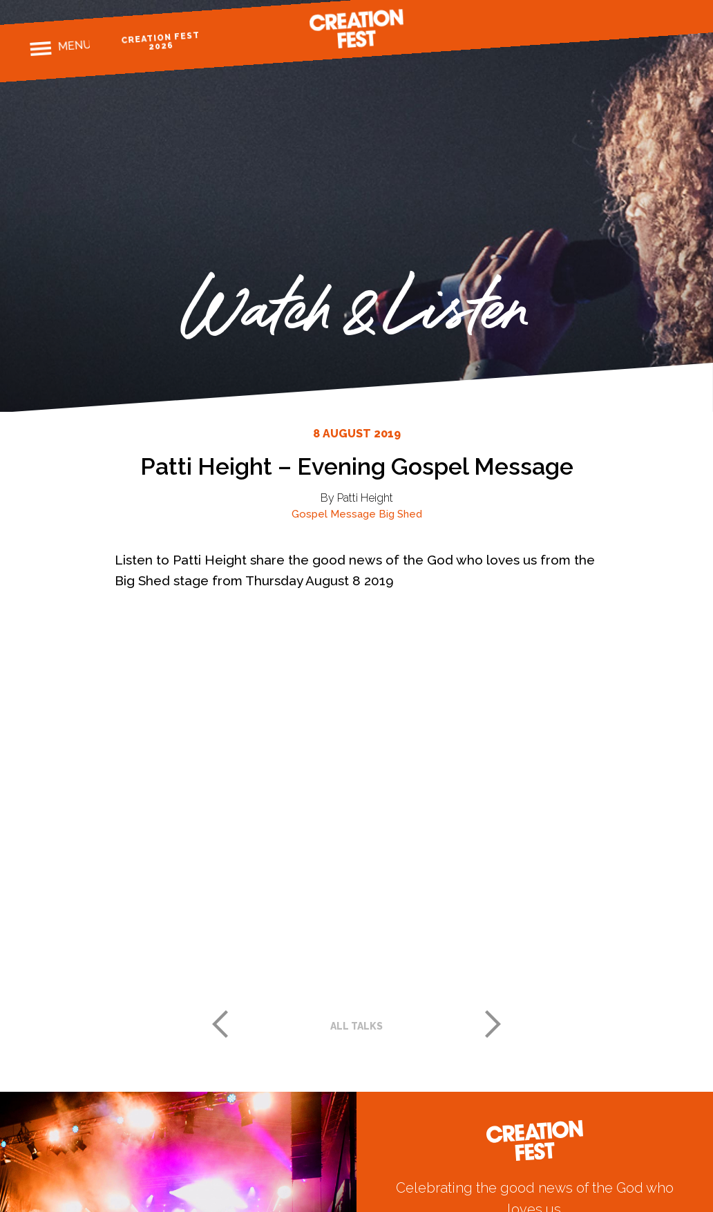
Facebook (602, 25)
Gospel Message (334, 514)
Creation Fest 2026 (163, 41)
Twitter (650, 21)
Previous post (220, 1024)
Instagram (626, 24)
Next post (493, 1024)
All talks (356, 1026)
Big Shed (400, 514)
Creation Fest (356, 29)
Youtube (674, 20)
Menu (75, 46)
